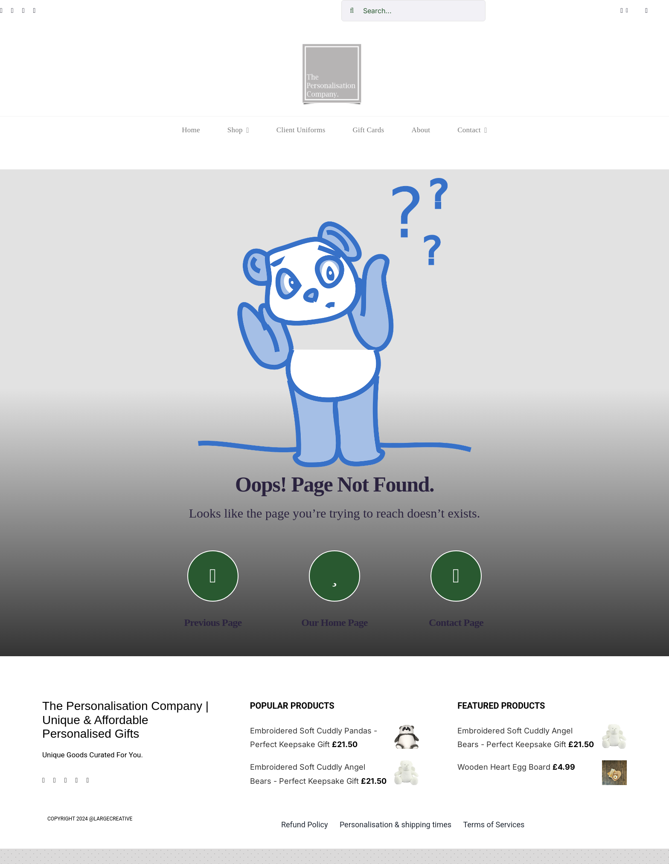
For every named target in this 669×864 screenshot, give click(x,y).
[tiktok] (34, 10)
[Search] (352, 10)
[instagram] (12, 10)
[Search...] (413, 10)
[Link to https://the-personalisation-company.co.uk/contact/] (456, 576)
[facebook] (43, 780)
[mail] (87, 780)
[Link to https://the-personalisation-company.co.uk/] (334, 576)
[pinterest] (23, 10)
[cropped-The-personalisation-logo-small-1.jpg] (332, 47)
